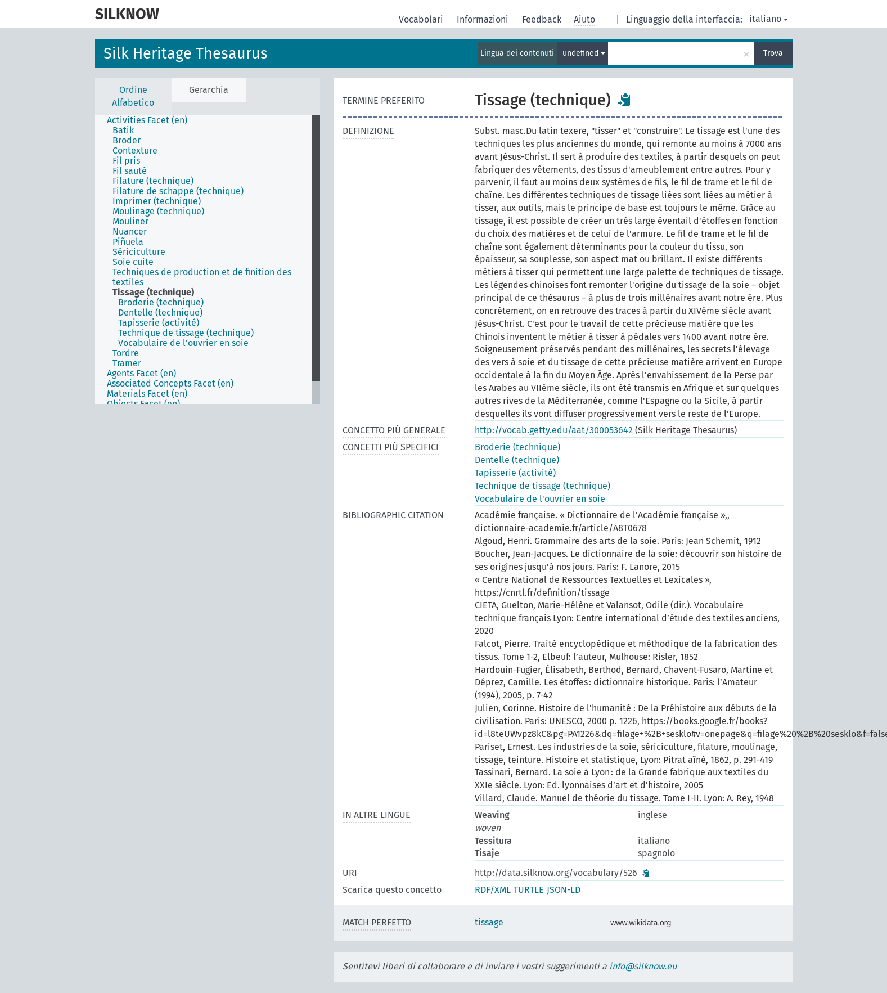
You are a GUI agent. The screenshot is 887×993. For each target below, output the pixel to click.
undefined (583, 53)
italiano (768, 19)
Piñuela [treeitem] (127, 242)
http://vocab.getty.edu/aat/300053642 (554, 430)
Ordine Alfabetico (133, 96)
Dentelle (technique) (517, 460)
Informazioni (484, 19)
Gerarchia (208, 89)
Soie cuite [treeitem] (133, 262)
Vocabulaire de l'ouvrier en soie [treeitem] (183, 343)
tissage (489, 922)
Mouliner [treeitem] (130, 222)
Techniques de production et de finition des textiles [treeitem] (201, 277)
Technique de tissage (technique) (542, 485)
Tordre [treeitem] (125, 353)
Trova (773, 53)
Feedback (543, 19)
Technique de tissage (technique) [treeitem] (186, 333)
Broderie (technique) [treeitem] (161, 303)
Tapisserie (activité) (515, 473)
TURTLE (529, 889)
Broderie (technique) (517, 447)
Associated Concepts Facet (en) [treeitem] (170, 384)
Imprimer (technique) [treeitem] (156, 201)
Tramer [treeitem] (126, 363)
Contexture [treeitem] (134, 151)
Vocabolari (422, 19)
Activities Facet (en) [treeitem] (147, 120)
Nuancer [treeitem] (129, 232)
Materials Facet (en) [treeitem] (147, 394)
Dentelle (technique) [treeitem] (160, 313)
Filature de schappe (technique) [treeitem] (178, 191)
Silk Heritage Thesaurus (185, 53)
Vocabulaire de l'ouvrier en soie (540, 498)
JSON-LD (563, 889)
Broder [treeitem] (126, 141)
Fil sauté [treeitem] (129, 171)
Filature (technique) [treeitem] (152, 181)
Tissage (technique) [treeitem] (153, 292)
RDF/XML (493, 889)
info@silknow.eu (643, 966)
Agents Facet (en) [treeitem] (141, 374)
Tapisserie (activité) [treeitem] (158, 323)
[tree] (207, 259)
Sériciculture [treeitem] (138, 252)
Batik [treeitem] (123, 130)
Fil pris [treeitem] (126, 161)
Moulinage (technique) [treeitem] (158, 211)
